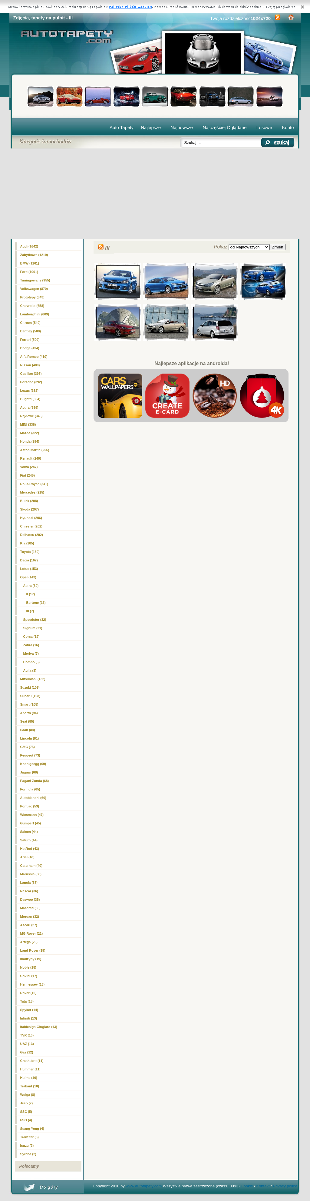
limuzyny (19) (30, 959)
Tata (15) (27, 1001)
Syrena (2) (28, 1154)
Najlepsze (151, 127)
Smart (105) (29, 704)
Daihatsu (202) (31, 535)
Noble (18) (28, 967)
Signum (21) (32, 628)
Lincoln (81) (29, 738)
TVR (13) (27, 1035)
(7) (30, 611)
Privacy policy (285, 1186)
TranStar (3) (29, 1137)
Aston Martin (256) (34, 450)
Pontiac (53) (29, 806)
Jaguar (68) (29, 772)
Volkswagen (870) (34, 289)
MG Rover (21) (31, 933)
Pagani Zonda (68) (34, 781)
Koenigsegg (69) (33, 764)
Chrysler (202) (31, 526)
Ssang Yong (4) (32, 1128)
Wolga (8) (27, 1094)
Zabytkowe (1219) (34, 255)
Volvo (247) (29, 467)
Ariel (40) (27, 857)
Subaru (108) (30, 696)
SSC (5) (26, 1111)
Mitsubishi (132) (32, 679)
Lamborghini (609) (34, 314)
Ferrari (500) (30, 339)
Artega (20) (29, 942)
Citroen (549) (30, 322)
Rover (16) (28, 993)
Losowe (264, 127)
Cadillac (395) (31, 373)
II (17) (30, 594)
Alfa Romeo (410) (34, 356)
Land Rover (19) (32, 950)
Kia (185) (27, 543)
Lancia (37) (29, 882)
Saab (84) (27, 730)
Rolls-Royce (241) (34, 484)
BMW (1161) (29, 263)
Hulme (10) (28, 1078)
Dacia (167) (29, 560)
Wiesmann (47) (32, 815)
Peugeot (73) (30, 755)
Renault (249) (30, 458)
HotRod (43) (29, 848)
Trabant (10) (29, 1086)
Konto (288, 127)
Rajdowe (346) (31, 416)
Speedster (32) (34, 619)
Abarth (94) (29, 713)
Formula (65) (30, 789)
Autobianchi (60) (33, 798)
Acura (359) (29, 407)
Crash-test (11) (32, 1061)
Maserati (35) (30, 908)
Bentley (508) (30, 331)
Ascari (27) (28, 925)
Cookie (247, 1186)
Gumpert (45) (30, 823)
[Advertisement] (155, 193)
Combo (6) (31, 662)
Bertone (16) (36, 602)
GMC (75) (27, 747)
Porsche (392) (31, 382)
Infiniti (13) (28, 1018)
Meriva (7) (31, 653)
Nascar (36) (29, 891)
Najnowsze (182, 127)
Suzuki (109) (30, 687)
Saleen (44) (29, 831)
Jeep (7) (26, 1103)
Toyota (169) (30, 552)
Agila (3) (29, 670)
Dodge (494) (29, 348)
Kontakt (262, 1186)
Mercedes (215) (32, 492)
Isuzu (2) (27, 1145)
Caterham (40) (31, 865)
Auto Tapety (122, 127)
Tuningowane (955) (35, 280)
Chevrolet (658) (32, 306)
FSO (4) (26, 1120)
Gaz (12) (26, 1052)
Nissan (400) (30, 365)
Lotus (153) (29, 569)
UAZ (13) (27, 1044)
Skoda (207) (29, 509)
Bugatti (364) (30, 399)
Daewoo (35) (30, 899)
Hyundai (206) (31, 518)
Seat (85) (27, 721)
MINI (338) (28, 424)
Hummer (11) (30, 1069)
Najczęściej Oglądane (224, 127)
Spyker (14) (29, 1010)
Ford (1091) (29, 272)
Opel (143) (28, 577)
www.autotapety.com (144, 1186)
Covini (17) (28, 976)
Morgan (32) (29, 916)
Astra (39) (31, 585)
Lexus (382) (29, 390)
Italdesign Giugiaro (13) (38, 1027)
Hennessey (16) (32, 984)
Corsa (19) (31, 636)
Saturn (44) (29, 840)
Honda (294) (29, 441)
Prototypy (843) (32, 297)
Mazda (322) (29, 433)
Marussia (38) (30, 874)
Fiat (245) (27, 475)
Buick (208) (29, 501)
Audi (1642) (29, 246)
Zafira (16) (31, 645)
